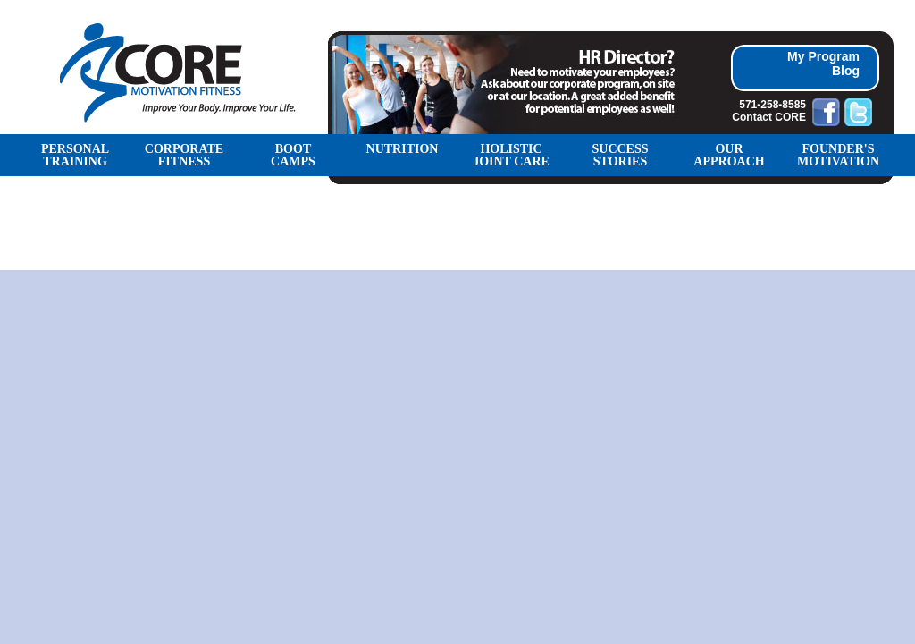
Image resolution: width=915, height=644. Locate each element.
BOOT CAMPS (293, 155)
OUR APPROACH (728, 155)
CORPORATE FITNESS (184, 155)
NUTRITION (402, 149)
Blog (846, 71)
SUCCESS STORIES (620, 155)
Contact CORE (769, 117)
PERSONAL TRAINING (75, 155)
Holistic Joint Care (511, 155)
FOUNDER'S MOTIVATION (838, 155)
